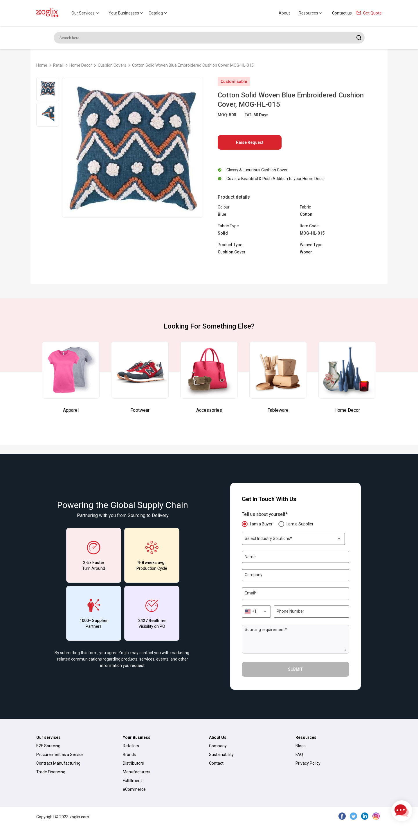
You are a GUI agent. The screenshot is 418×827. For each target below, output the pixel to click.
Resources (311, 13)
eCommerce (134, 789)
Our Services (85, 13)
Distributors (133, 763)
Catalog (158, 13)
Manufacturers (136, 772)
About (284, 13)
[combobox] (293, 538)
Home (41, 65)
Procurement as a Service (60, 754)
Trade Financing (50, 772)
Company (218, 745)
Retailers (131, 745)
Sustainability (221, 754)
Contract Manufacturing (58, 763)
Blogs (301, 745)
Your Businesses (126, 13)
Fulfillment (132, 780)
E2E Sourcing (48, 745)
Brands (129, 754)
